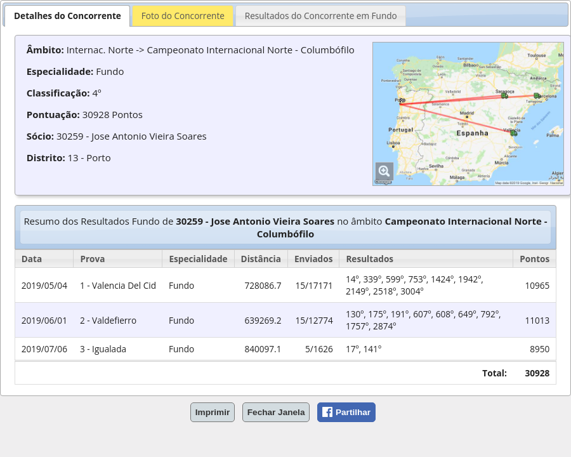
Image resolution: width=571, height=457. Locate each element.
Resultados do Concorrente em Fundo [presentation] (321, 16)
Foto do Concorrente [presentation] (183, 16)
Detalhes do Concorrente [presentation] (67, 16)
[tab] (67, 15)
